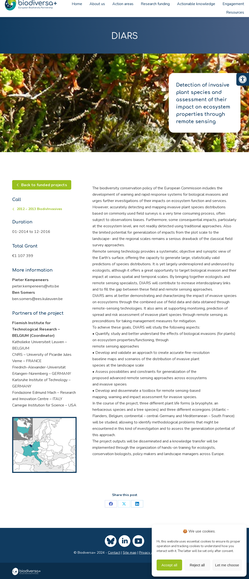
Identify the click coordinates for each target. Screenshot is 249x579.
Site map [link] (129, 552)
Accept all (169, 565)
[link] (242, 79)
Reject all (197, 565)
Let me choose (227, 565)
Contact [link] (114, 552)
